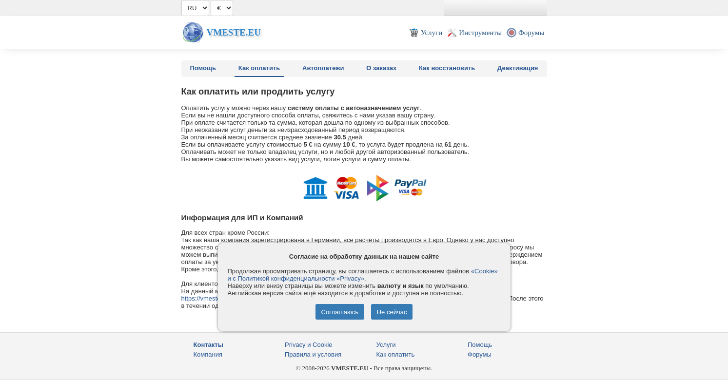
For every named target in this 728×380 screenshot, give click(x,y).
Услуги (386, 344)
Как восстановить (447, 68)
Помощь (203, 68)
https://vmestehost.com (214, 298)
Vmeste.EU (234, 32)
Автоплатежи (323, 68)
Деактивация (517, 68)
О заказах (381, 68)
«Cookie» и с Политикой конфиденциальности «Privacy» (363, 274)
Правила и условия (313, 354)
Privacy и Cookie (309, 344)
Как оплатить (259, 68)
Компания (208, 354)
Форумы (480, 354)
